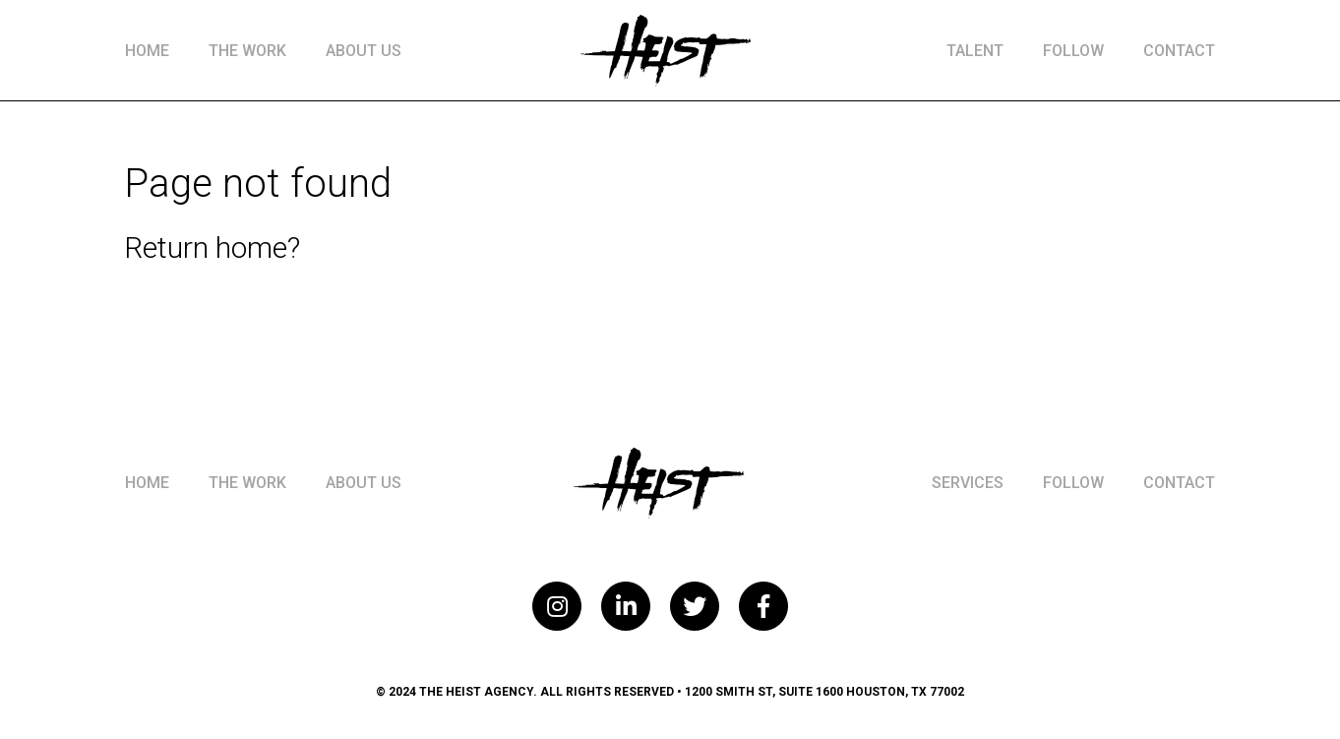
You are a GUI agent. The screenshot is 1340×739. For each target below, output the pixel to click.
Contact (1179, 50)
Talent (975, 50)
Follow (1073, 50)
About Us (363, 50)
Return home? (212, 247)
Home (147, 50)
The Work (247, 50)
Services (968, 482)
